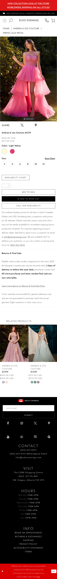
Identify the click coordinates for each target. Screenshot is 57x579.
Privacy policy (28, 544)
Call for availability (28, 205)
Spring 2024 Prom (13, 32)
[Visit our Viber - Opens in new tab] (35, 436)
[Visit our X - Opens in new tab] (35, 423)
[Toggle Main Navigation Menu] (5, 20)
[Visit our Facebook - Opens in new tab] (8, 423)
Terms (28, 551)
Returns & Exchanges (28, 536)
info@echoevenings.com (15, 236)
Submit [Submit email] (28, 415)
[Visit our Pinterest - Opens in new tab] (49, 423)
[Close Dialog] (3, 571)
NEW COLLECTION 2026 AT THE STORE (28, 3)
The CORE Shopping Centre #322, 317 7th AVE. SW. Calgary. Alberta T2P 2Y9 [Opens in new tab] (28, 476)
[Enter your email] (28, 408)
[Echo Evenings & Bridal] (29, 20)
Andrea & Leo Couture (26, 28)
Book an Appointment (28, 532)
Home (6, 28)
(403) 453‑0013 (28, 450)
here (38, 576)
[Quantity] (6, 186)
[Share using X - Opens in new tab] (22, 125)
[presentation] (14, 343)
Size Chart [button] (50, 158)
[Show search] (11, 20)
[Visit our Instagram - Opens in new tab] (21, 423)
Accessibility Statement (28, 547)
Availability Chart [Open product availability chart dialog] (15, 177)
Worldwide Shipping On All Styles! (28, 7)
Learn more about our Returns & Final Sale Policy (23, 285)
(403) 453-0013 (17, 245)
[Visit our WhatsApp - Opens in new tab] (21, 436)
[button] (53, 20)
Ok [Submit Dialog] (53, 571)
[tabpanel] (28, 79)
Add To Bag (28, 192)
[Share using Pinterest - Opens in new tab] (35, 125)
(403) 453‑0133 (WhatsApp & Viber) (28, 453)
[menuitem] (28, 13)
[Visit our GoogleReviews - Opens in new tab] (49, 436)
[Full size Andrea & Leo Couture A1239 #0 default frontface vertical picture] (28, 79)
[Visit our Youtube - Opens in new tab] (8, 436)
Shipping (28, 540)
